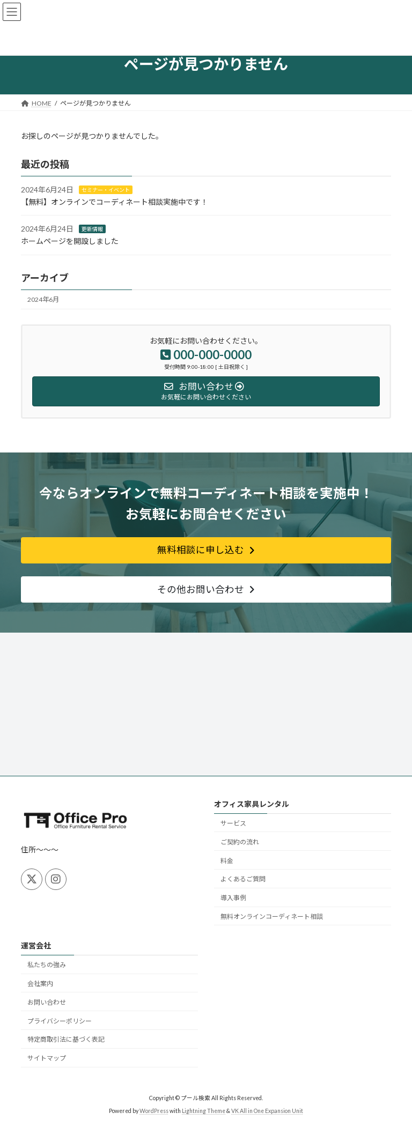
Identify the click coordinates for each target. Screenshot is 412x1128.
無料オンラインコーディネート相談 (271, 916)
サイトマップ (46, 1059)
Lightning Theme (203, 1111)
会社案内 (40, 984)
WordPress (153, 1111)
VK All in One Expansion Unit (267, 1111)
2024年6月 (43, 299)
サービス (233, 823)
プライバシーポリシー (59, 1021)
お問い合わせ (46, 1002)
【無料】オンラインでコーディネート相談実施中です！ (114, 201)
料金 (226, 861)
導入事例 (233, 898)
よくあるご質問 (243, 879)
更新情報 (92, 229)
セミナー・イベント (106, 190)
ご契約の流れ (239, 842)
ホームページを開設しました (70, 241)
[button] (206, 550)
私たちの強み (46, 965)
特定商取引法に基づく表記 (66, 1040)
